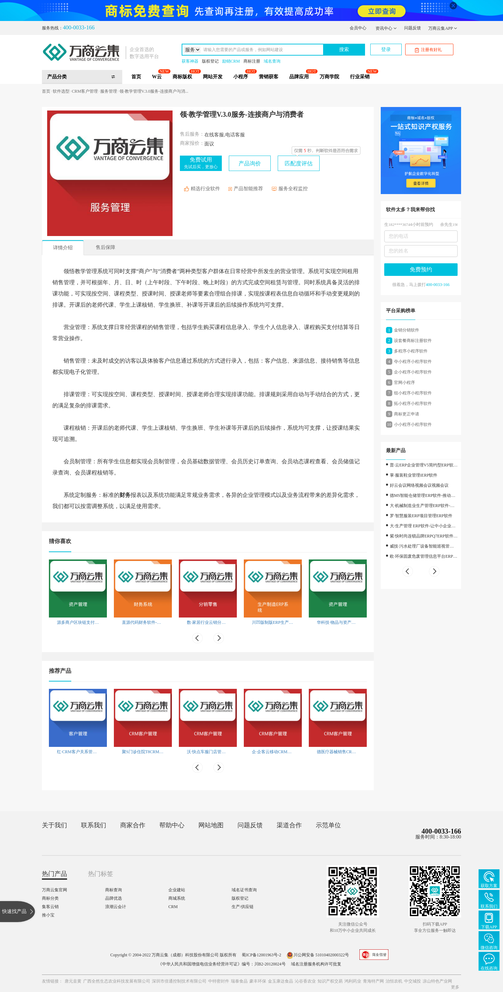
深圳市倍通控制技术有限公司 (179, 981)
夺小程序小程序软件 (413, 361)
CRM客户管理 (85, 91)
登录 (386, 49)
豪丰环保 (257, 981)
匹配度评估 (299, 163)
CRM (173, 906)
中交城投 (412, 981)
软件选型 (61, 91)
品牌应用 (299, 76)
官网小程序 (404, 382)
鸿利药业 (352, 981)
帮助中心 (171, 825)
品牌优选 (113, 898)
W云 (157, 76)
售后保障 (105, 247)
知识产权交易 (330, 981)
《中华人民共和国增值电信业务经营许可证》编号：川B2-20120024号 (222, 964)
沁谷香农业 (305, 981)
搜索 (344, 49)
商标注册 (251, 61)
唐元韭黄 (73, 981)
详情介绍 (63, 247)
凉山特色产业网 (437, 981)
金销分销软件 (406, 330)
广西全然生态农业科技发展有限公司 (116, 981)
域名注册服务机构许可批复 (316, 964)
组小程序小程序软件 (413, 393)
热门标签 (100, 873)
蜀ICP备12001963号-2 (261, 954)
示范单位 (328, 825)
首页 (136, 76)
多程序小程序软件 (411, 351)
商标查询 (113, 889)
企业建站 (176, 889)
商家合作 (132, 825)
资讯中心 (386, 28)
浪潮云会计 (115, 906)
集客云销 (50, 906)
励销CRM (231, 61)
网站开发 (213, 76)
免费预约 (421, 269)
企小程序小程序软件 (413, 372)
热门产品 (54, 873)
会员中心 (358, 28)
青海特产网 (373, 981)
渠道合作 (289, 825)
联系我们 (93, 825)
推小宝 (48, 915)
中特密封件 (218, 981)
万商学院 (329, 76)
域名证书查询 (244, 889)
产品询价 (250, 163)
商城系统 (176, 898)
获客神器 (190, 61)
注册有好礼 (428, 49)
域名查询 (272, 61)
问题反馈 (412, 28)
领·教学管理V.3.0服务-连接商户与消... (153, 91)
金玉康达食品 (280, 981)
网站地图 (211, 825)
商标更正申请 (406, 414)
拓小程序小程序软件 (413, 403)
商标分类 (50, 898)
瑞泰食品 (239, 981)
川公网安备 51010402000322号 (317, 954)
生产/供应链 (243, 906)
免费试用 (200, 163)
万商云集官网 (54, 889)
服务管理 (108, 91)
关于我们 (54, 825)
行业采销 (360, 76)
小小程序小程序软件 (413, 424)
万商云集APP (442, 28)
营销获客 (268, 76)
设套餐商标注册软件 (413, 340)
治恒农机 (394, 981)
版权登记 (210, 61)
